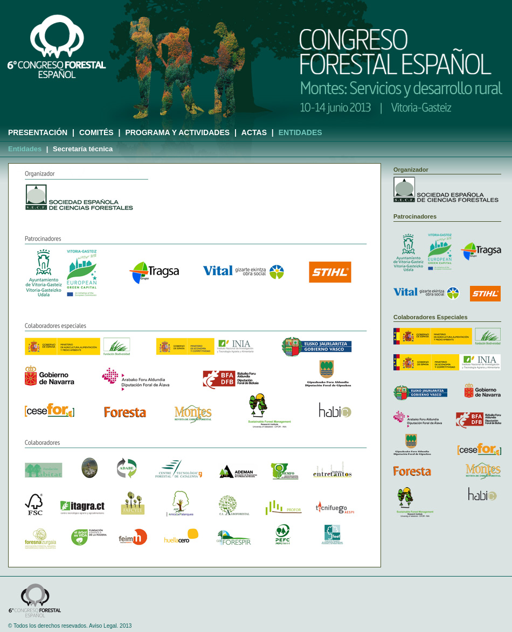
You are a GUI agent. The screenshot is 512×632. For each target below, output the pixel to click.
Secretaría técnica (83, 149)
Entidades (24, 149)
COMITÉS (96, 132)
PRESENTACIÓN (37, 132)
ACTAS (254, 132)
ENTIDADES (300, 132)
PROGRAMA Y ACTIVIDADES (177, 132)
